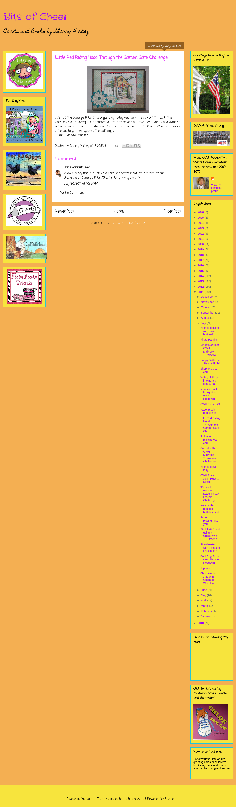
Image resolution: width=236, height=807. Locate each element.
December (207, 296)
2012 (201, 286)
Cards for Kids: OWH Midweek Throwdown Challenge (209, 455)
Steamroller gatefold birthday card (209, 509)
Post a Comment (72, 193)
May (204, 595)
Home (119, 211)
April (204, 600)
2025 (201, 217)
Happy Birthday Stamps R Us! (210, 362)
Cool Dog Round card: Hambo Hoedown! (210, 559)
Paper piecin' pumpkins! (208, 411)
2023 (201, 228)
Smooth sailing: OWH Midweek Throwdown (209, 349)
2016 (201, 265)
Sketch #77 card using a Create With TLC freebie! (210, 534)
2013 (201, 281)
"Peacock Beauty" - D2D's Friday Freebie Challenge (209, 494)
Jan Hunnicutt (73, 167)
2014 (201, 276)
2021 (201, 238)
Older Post (172, 211)
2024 (201, 222)
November (207, 301)
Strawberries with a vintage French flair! (210, 548)
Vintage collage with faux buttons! (209, 331)
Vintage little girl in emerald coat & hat (210, 380)
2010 (201, 623)
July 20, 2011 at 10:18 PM (81, 183)
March (205, 605)
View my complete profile (216, 188)
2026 (201, 212)
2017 (201, 260)
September (208, 312)
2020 (201, 244)
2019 (201, 249)
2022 (201, 233)
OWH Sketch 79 (210, 404)
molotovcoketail (134, 799)
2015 (201, 270)
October (206, 307)
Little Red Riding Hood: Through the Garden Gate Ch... (210, 425)
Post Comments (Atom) (128, 223)
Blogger (170, 799)
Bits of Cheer (35, 17)
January (206, 616)
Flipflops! (205, 568)
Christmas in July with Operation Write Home (209, 578)
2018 (201, 254)
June (204, 590)
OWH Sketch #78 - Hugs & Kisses (209, 478)
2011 (201, 292)
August (205, 317)
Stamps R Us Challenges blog (94, 117)
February (207, 611)
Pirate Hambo (208, 339)
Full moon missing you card (209, 440)
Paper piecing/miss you (209, 521)
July (204, 323)
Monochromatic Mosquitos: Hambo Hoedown (209, 394)
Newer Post (64, 211)
